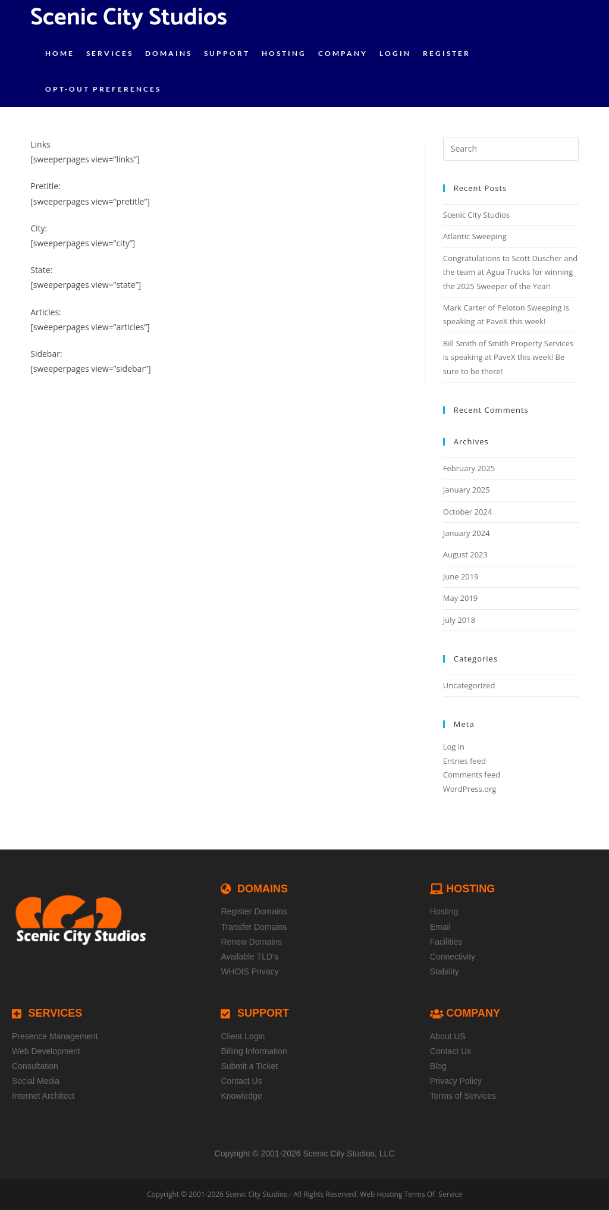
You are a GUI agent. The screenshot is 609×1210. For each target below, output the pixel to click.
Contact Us (241, 1081)
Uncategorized (469, 685)
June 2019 (461, 576)
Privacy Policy (456, 1081)
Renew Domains (251, 941)
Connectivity (452, 956)
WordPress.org (470, 788)
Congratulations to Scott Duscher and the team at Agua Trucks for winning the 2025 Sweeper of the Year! (510, 272)
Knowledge (241, 1096)
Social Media (35, 1081)
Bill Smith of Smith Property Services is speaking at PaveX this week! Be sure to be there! (508, 357)
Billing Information (254, 1051)
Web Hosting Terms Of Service (411, 1194)
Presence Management (55, 1036)
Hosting (444, 911)
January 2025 (466, 489)
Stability (444, 971)
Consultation (35, 1066)
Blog (438, 1066)
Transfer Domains (254, 927)
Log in (453, 746)
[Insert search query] (511, 149)
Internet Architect (43, 1096)
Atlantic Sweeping (475, 236)
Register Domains (254, 911)
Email (440, 927)
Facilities (446, 941)
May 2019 (460, 598)
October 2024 (467, 511)
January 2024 (466, 533)
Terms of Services (463, 1096)
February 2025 (469, 468)
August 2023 (465, 554)
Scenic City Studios (476, 214)
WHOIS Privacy (249, 971)
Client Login (243, 1036)
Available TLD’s (249, 956)
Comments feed (471, 774)
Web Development (46, 1051)
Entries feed (464, 761)
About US (448, 1036)
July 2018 (459, 620)
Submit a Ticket (249, 1066)
